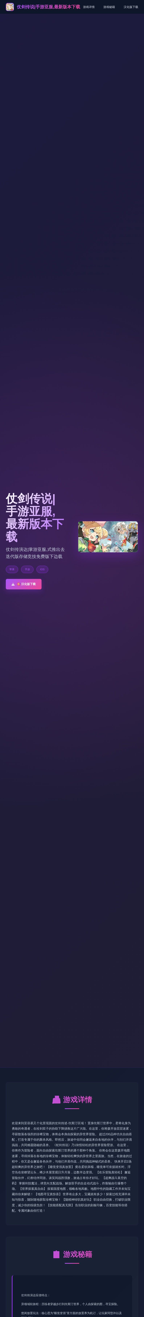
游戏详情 (89, 6)
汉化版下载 (131, 6)
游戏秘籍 (109, 6)
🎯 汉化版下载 (24, 584)
